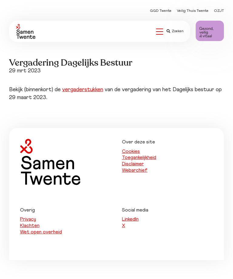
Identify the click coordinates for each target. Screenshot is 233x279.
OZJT (219, 11)
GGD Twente (160, 11)
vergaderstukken (82, 89)
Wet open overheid (41, 231)
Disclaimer (133, 163)
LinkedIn (130, 219)
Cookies (131, 151)
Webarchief (134, 170)
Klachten (29, 225)
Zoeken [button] (175, 31)
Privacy (28, 219)
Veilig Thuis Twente (192, 11)
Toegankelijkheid (139, 157)
